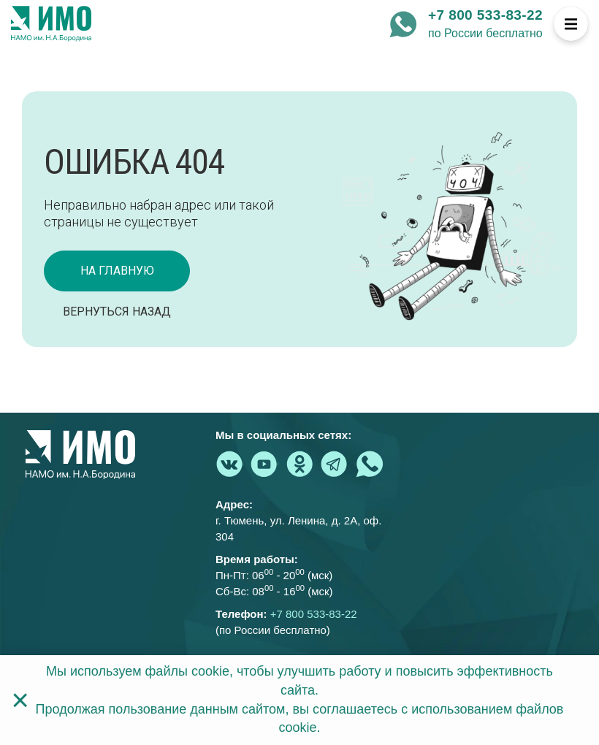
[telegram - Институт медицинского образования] (334, 464)
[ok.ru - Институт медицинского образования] (299, 464)
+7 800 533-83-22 (485, 15)
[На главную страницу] (51, 24)
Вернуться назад (117, 311)
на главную (117, 271)
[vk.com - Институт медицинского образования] (229, 464)
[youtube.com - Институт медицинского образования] (264, 464)
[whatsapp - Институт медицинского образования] (403, 24)
